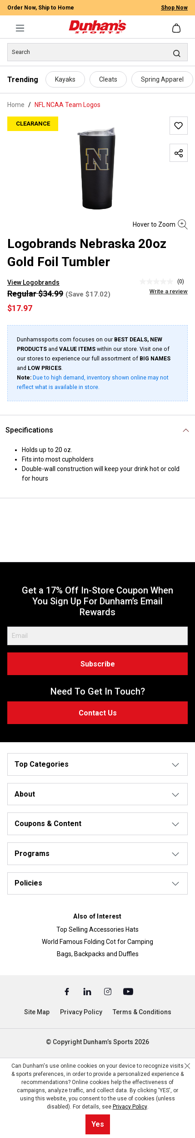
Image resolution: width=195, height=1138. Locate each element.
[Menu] (20, 28)
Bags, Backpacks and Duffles (98, 954)
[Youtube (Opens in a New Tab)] (128, 991)
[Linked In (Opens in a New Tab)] (88, 991)
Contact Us (98, 713)
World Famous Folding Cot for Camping (97, 941)
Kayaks (65, 79)
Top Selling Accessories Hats (97, 929)
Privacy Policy (81, 1012)
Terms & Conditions (142, 1012)
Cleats (108, 79)
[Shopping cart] (177, 28)
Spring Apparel (162, 79)
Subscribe (97, 664)
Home (16, 104)
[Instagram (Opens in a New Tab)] (108, 991)
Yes (97, 1124)
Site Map (37, 1012)
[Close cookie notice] (187, 1066)
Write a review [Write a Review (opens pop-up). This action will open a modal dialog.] (169, 291)
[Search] (97, 52)
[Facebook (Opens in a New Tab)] (67, 991)
